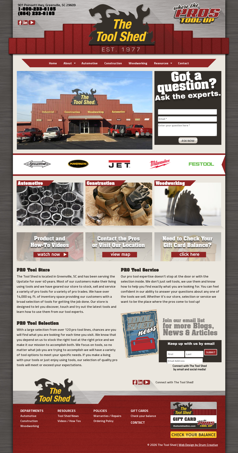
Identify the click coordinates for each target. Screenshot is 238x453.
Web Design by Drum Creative (198, 445)
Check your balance (143, 416)
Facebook (20, 22)
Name (163, 106)
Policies (100, 410)
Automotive (90, 63)
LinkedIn (25, 22)
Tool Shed (121, 27)
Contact (183, 63)
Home (53, 63)
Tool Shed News (68, 416)
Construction (113, 63)
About (68, 63)
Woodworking (138, 63)
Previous (15, 164)
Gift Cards (139, 410)
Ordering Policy (103, 421)
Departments (31, 410)
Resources (161, 63)
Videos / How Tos (69, 421)
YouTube (31, 22)
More (223, 164)
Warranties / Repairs (107, 416)
